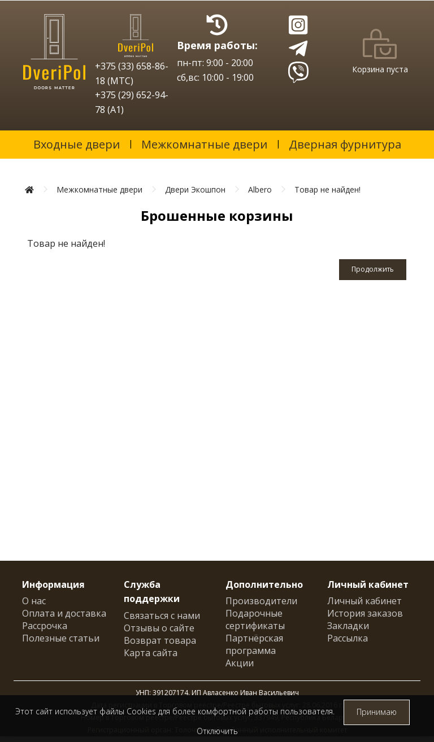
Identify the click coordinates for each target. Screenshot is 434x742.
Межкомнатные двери (204, 144)
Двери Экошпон (195, 189)
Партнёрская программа (254, 644)
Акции (239, 663)
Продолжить (372, 269)
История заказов (365, 613)
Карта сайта (150, 653)
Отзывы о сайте (159, 628)
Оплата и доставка (64, 613)
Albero (260, 189)
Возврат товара (160, 640)
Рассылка (347, 638)
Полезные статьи (60, 638)
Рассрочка (44, 625)
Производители (261, 601)
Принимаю (377, 711)
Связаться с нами (162, 615)
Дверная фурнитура (345, 144)
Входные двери (76, 144)
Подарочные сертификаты (255, 619)
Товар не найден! (327, 189)
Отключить (217, 731)
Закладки (348, 625)
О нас (34, 601)
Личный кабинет (364, 601)
